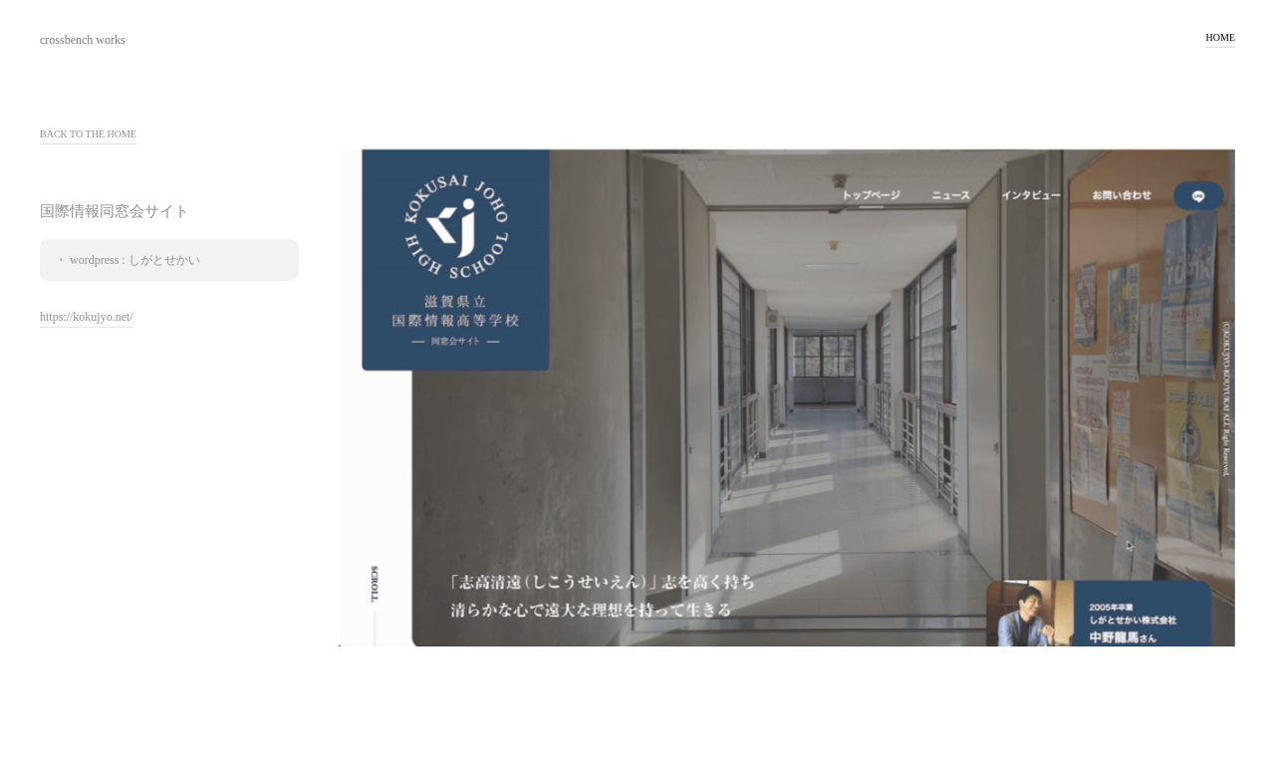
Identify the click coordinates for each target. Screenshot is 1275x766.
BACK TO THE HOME (88, 134)
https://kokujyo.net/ (86, 317)
